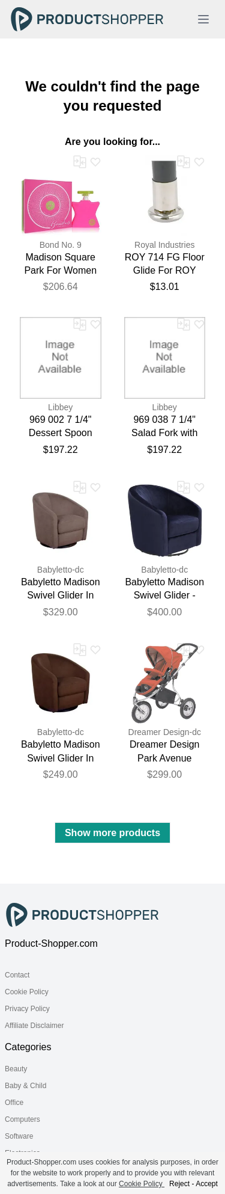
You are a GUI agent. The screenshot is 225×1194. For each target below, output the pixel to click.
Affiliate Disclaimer (34, 1025)
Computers (22, 1119)
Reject (179, 1184)
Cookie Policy (27, 992)
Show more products (112, 833)
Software (19, 1136)
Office (14, 1102)
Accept (207, 1184)
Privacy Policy (27, 1009)
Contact (17, 975)
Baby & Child (25, 1086)
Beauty (16, 1069)
